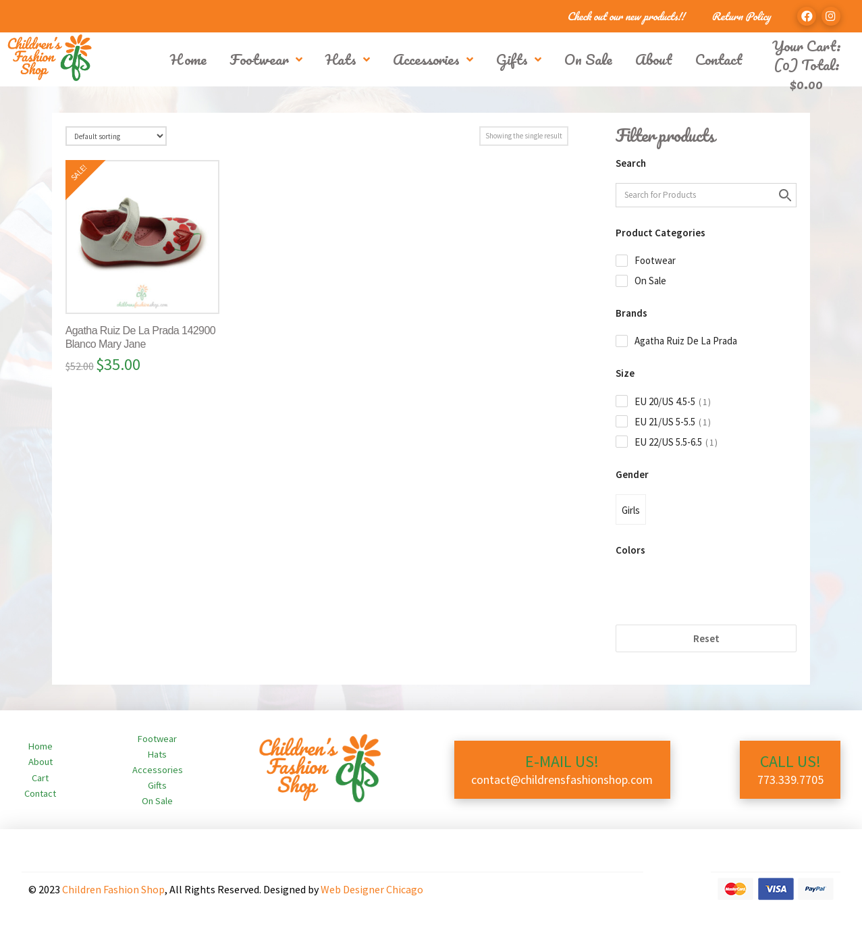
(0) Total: (807, 74)
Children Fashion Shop (113, 889)
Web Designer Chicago (372, 889)
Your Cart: (806, 45)
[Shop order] (116, 136)
